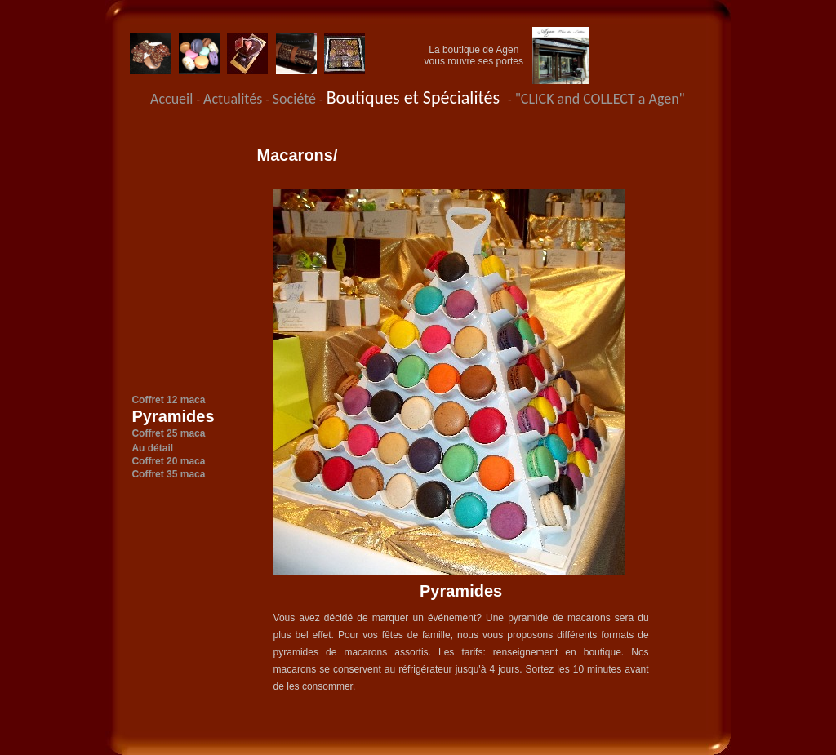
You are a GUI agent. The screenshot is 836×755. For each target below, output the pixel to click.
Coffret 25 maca (168, 433)
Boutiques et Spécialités (417, 98)
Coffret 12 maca (168, 400)
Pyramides (172, 416)
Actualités (234, 99)
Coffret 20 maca (168, 461)
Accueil (171, 99)
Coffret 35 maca (168, 474)
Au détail (152, 448)
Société (296, 99)
